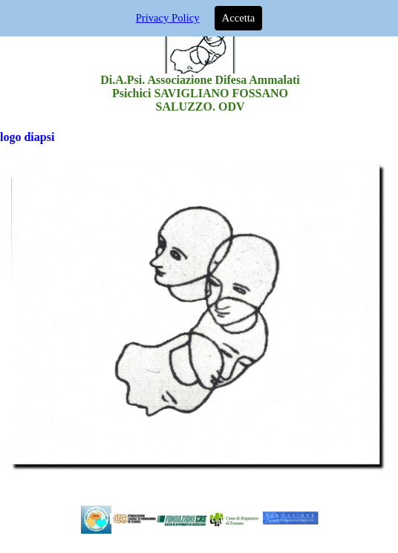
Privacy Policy (168, 18)
